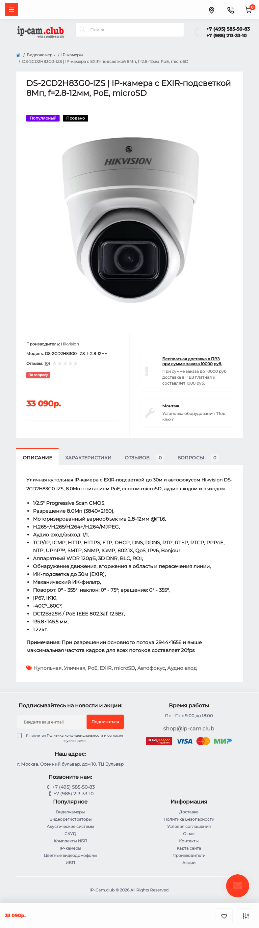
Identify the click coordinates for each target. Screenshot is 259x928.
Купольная (48, 668)
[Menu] (11, 9)
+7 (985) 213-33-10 (226, 36)
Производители (188, 855)
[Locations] (211, 9)
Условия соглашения (189, 826)
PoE (92, 668)
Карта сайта (189, 848)
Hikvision (70, 343)
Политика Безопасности (189, 819)
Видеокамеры (41, 54)
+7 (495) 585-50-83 (228, 29)
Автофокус (151, 668)
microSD (124, 668)
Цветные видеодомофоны (70, 855)
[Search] (82, 29)
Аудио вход (182, 668)
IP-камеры (72, 54)
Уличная (74, 668)
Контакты (188, 840)
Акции (188, 862)
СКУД (70, 833)
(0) (47, 363)
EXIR (106, 668)
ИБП (70, 862)
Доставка (188, 811)
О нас (188, 833)
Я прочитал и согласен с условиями (74, 738)
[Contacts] (230, 9)
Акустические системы (70, 826)
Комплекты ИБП (70, 840)
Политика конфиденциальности (75, 735)
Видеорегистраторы (70, 819)
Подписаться (105, 721)
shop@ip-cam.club (189, 728)
